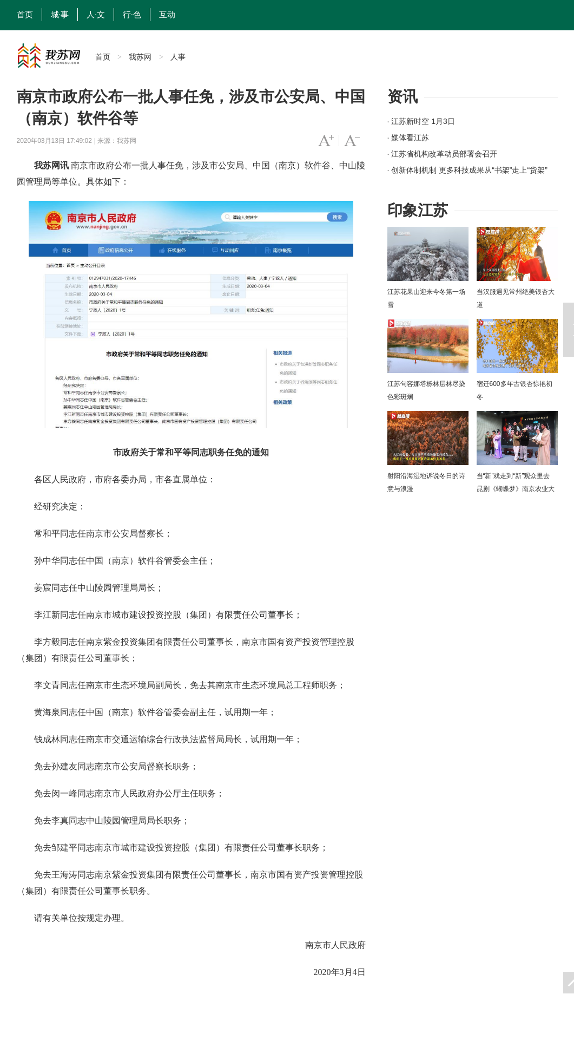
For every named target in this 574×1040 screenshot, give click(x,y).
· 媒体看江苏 (408, 137)
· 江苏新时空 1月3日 (421, 121)
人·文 (96, 14)
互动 (167, 14)
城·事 (60, 14)
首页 (25, 14)
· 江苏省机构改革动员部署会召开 (442, 153)
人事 (178, 57)
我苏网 (140, 57)
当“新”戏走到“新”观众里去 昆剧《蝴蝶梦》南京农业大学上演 (516, 489)
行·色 (132, 14)
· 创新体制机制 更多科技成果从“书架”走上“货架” (467, 170)
